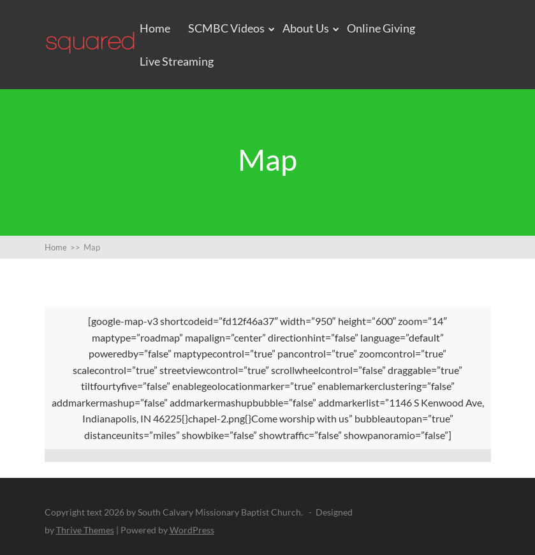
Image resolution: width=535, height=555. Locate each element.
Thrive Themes (85, 529)
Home (155, 28)
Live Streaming (177, 61)
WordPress (192, 529)
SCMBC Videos (226, 28)
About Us (305, 28)
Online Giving (381, 28)
